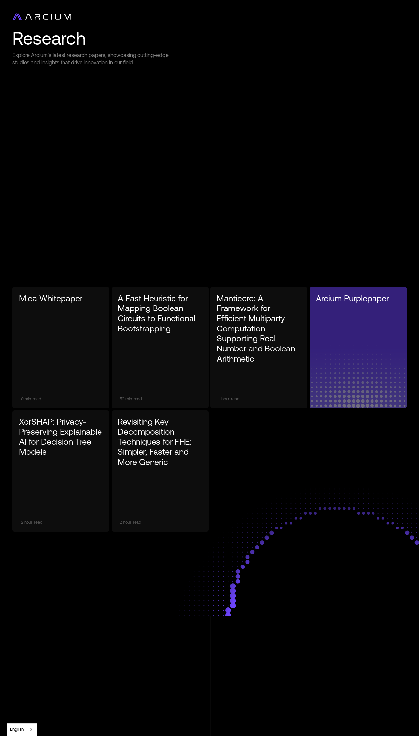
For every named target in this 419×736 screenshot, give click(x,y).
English (17, 729)
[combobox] (22, 729)
